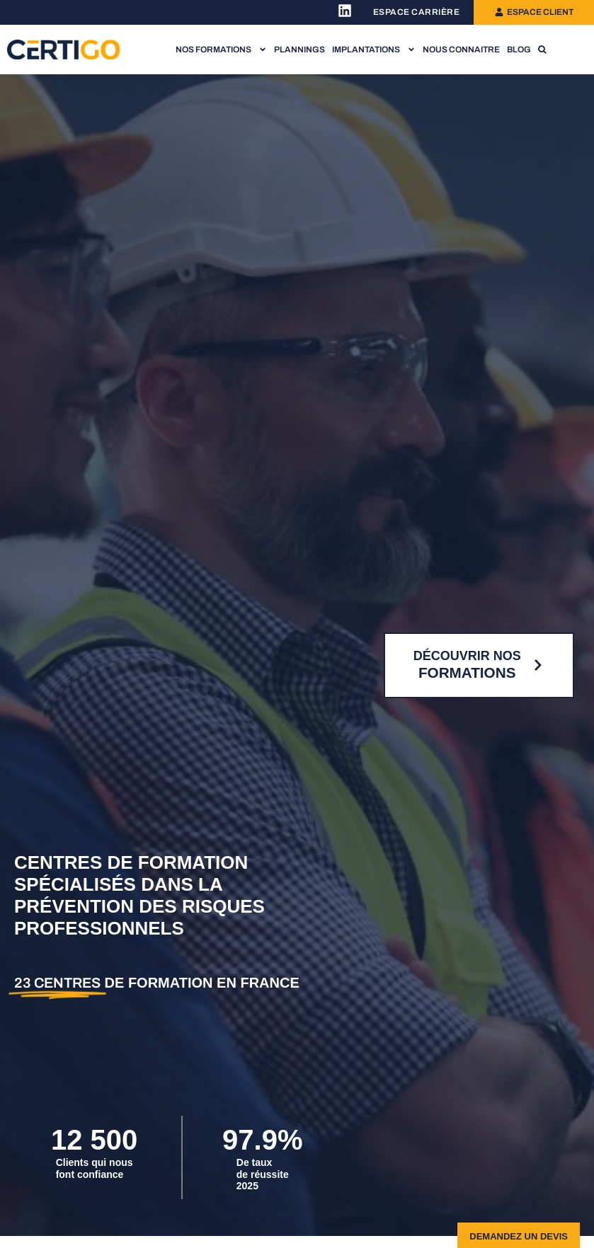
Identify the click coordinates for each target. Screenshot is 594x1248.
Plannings (299, 49)
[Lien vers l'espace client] (534, 12)
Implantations (374, 49)
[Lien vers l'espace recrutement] (416, 12)
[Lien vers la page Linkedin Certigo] (345, 11)
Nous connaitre (461, 49)
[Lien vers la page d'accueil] (63, 50)
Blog (519, 49)
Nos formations (221, 49)
